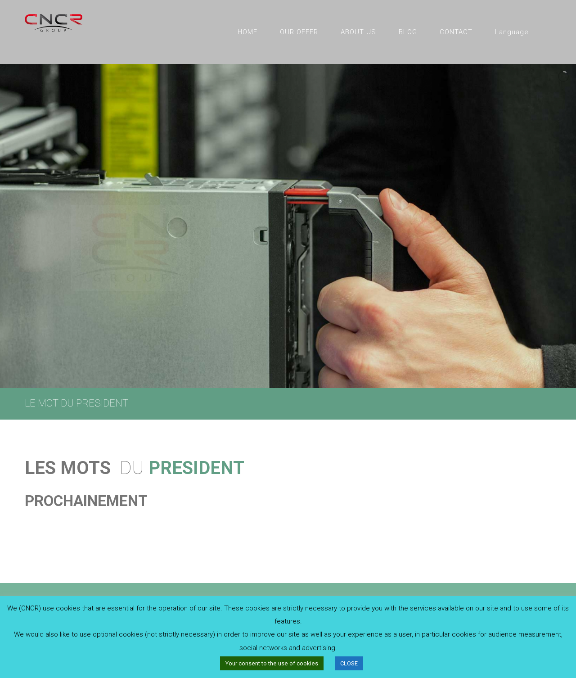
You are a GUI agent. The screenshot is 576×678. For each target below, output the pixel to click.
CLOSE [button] (349, 663)
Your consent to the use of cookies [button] (271, 663)
